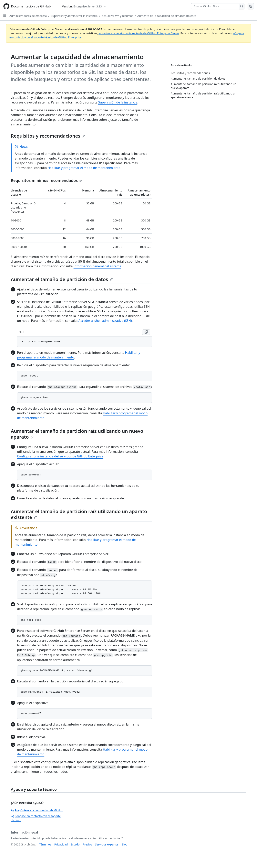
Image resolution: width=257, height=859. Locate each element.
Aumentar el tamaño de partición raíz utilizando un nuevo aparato (77, 434)
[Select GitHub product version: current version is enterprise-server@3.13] (84, 6)
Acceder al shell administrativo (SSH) (105, 320)
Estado (75, 844)
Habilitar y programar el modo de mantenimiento (83, 168)
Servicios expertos (106, 844)
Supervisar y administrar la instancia (74, 16)
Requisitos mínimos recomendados (46, 180)
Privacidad (61, 844)
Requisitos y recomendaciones (48, 135)
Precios (87, 844)
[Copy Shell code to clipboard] (146, 332)
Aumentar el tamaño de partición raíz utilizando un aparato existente (79, 514)
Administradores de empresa (28, 16)
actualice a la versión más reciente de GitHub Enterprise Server (138, 33)
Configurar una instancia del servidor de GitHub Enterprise (60, 456)
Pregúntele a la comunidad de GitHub (37, 810)
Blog (125, 844)
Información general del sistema (97, 266)
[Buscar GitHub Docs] (215, 6)
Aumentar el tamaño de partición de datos (62, 279)
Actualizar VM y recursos (117, 16)
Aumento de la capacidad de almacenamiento (166, 16)
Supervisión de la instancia (117, 102)
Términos (45, 844)
